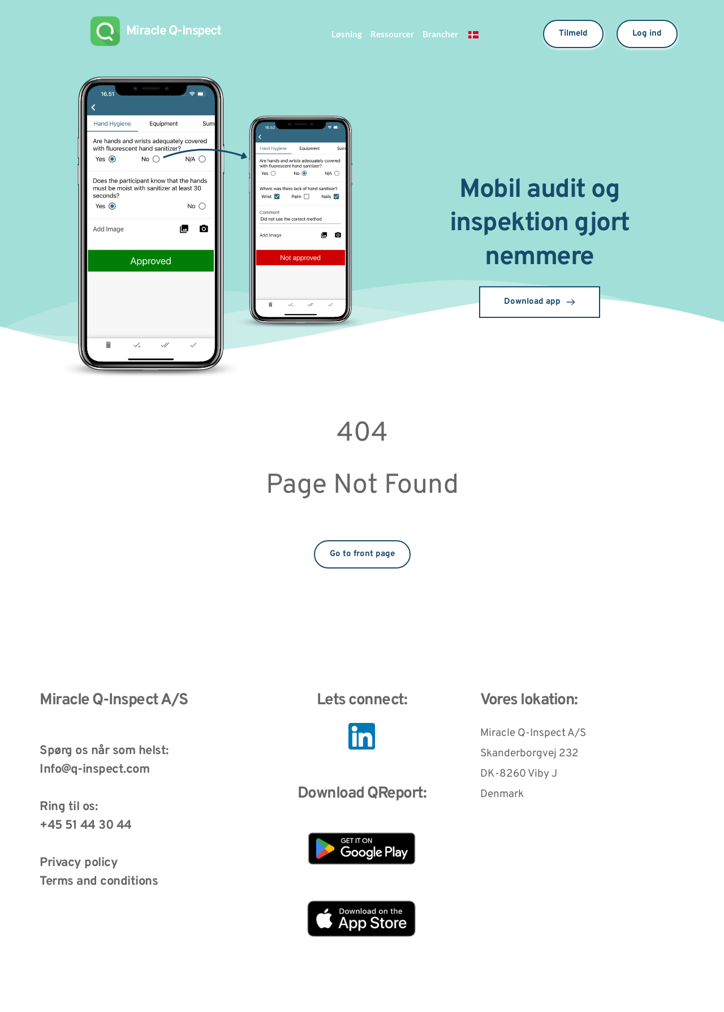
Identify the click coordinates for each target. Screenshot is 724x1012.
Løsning (342, 34)
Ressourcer (392, 34)
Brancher (444, 34)
